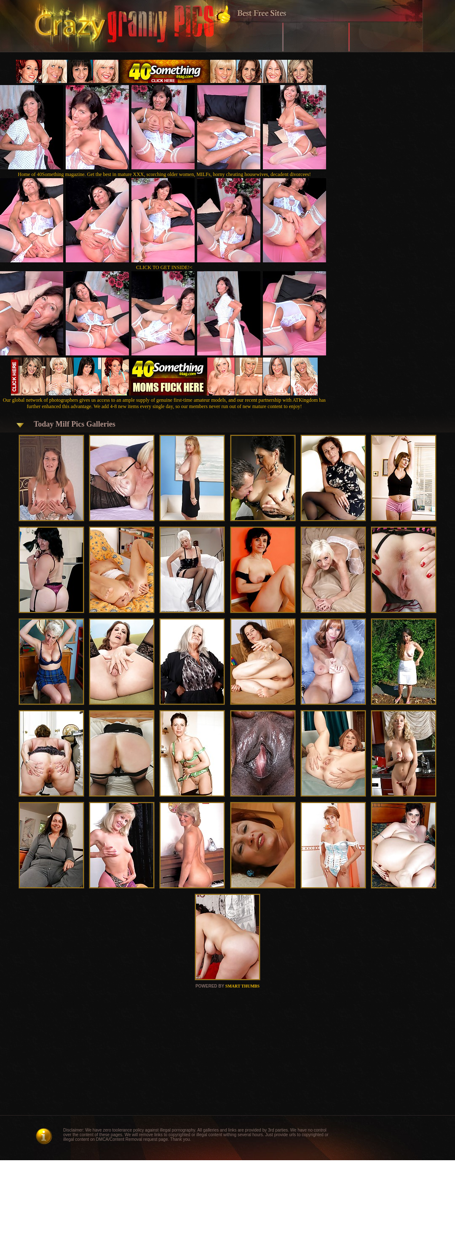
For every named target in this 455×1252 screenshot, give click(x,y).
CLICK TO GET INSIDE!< (164, 267)
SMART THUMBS (242, 986)
